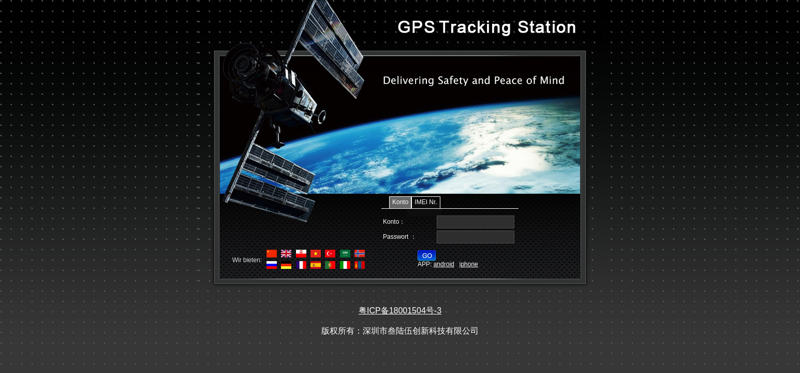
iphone (469, 264)
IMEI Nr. (425, 202)
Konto (400, 202)
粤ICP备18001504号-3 (400, 310)
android (444, 264)
